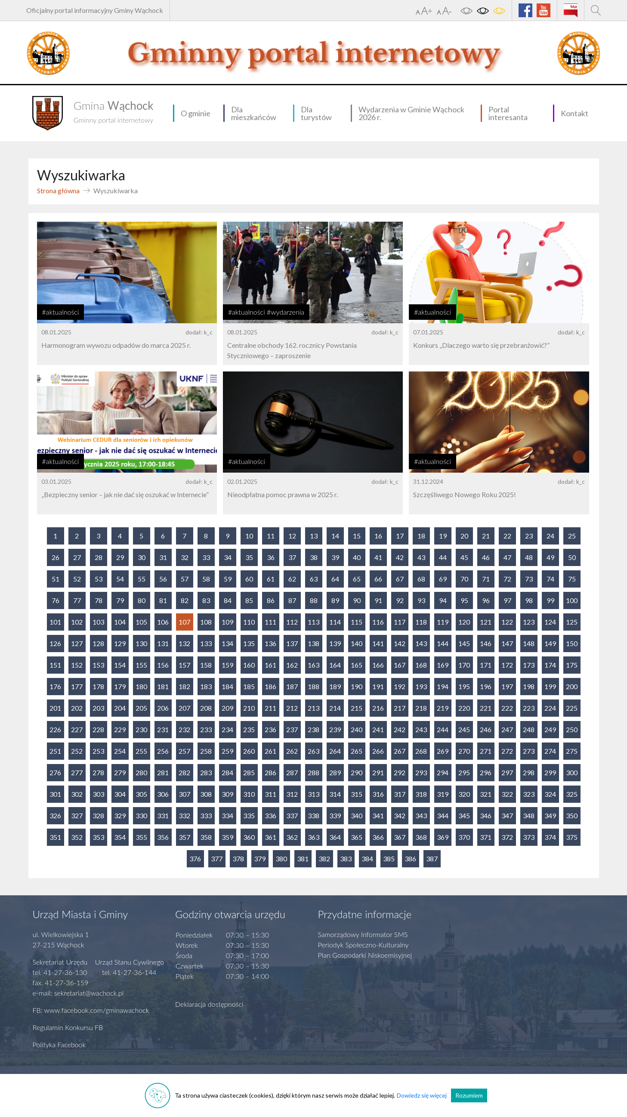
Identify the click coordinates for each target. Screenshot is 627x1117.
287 (292, 772)
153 (98, 665)
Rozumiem (469, 1095)
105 (141, 622)
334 (227, 815)
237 (292, 729)
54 (120, 579)
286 (270, 772)
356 (163, 837)
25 (572, 536)
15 (357, 536)
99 (550, 600)
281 (163, 772)
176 (55, 686)
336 (270, 815)
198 (528, 686)
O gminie (195, 113)
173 (528, 665)
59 (228, 579)
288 (313, 772)
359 (227, 837)
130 (141, 643)
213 (313, 708)
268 (421, 751)
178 (98, 686)
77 (77, 600)
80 (141, 600)
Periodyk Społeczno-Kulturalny (363, 945)
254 (120, 751)
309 (227, 794)
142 (399, 643)
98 (529, 600)
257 (184, 751)
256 (163, 751)
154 (120, 665)
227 (77, 729)
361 (270, 837)
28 (98, 557)
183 (206, 686)
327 (77, 815)
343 (421, 815)
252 (77, 751)
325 (572, 794)
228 (98, 729)
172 (507, 665)
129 (120, 643)
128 (98, 643)
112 (292, 622)
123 (528, 622)
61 (271, 579)
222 (507, 708)
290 (356, 772)
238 (313, 729)
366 (378, 837)
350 (572, 815)
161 (270, 665)
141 (378, 643)
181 (163, 686)
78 (98, 600)
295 (464, 772)
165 (356, 665)
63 (314, 579)
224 (550, 708)
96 (486, 600)
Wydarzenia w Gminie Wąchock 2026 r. (411, 113)
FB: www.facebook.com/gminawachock (91, 1010)
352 (77, 837)
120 (464, 622)
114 (335, 622)
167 (399, 665)
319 (442, 794)
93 (421, 600)
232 (184, 729)
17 (400, 536)
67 (400, 579)
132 (184, 643)
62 (292, 579)
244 (442, 729)
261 (270, 751)
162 (292, 665)
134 (227, 643)
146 (485, 643)
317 (399, 794)
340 (356, 815)
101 (55, 622)
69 (443, 579)
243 (421, 729)
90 (357, 600)
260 (249, 751)
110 (249, 622)
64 (335, 579)
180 (141, 686)
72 (507, 579)
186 (270, 686)
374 (550, 837)
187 (292, 686)
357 (184, 837)
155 (141, 665)
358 (206, 837)
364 (335, 837)
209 (227, 708)
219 (442, 708)
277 (77, 772)
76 (55, 600)
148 (528, 643)
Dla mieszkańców (253, 113)
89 (335, 600)
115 (356, 622)
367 (399, 837)
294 (442, 772)
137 (292, 643)
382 (324, 858)
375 (572, 837)
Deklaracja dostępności (209, 1004)
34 (228, 557)
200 (572, 686)
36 (271, 557)
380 (281, 858)
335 (249, 815)
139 (335, 643)
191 (378, 686)
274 (550, 751)
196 (485, 686)
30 (141, 557)
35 (249, 557)
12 (292, 536)
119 (442, 622)
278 (98, 772)
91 (378, 600)
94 (443, 600)
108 (206, 622)
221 (485, 708)
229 (120, 729)
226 (55, 729)
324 (550, 794)
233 (206, 729)
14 (335, 536)
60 (249, 579)
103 (98, 622)
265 (356, 751)
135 (249, 643)
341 (378, 815)
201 (55, 708)
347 (507, 815)
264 (335, 751)
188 (313, 686)
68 (421, 579)
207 (184, 708)
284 (227, 772)
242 (399, 729)
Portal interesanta (508, 113)
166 (378, 665)
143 (421, 643)
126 (55, 643)
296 (485, 772)
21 (486, 536)
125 (572, 622)
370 (464, 837)
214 (335, 708)
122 (507, 622)
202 (77, 708)
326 (55, 815)
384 (367, 858)
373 (528, 837)
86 (271, 600)
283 (206, 772)
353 (98, 837)
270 (464, 751)
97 (507, 600)
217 (399, 708)
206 (163, 708)
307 (184, 794)
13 (314, 536)
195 (464, 686)
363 (313, 837)
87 (292, 600)
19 (443, 536)
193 (421, 686)
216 (378, 708)
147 (507, 643)
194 (442, 686)
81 (163, 600)
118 (421, 622)
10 (249, 536)
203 (98, 708)
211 (270, 708)
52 (77, 579)
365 (356, 837)
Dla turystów (316, 113)
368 (421, 837)
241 (378, 729)
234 (227, 729)
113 (313, 622)
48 (529, 557)
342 (399, 815)
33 (206, 557)
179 (120, 686)
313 (313, 794)
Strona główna (58, 190)
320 (464, 794)
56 (163, 579)
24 (550, 536)
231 (163, 729)
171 (485, 665)
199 (550, 686)
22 (507, 536)
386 (410, 858)
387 (432, 858)
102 (77, 622)
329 (120, 815)
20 (464, 536)
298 (528, 772)
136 (270, 643)
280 (141, 772)
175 (572, 665)
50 (572, 557)
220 (464, 708)
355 (141, 837)
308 (206, 794)
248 (528, 729)
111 (270, 622)
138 (313, 643)
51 (55, 579)
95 (464, 600)
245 (464, 729)
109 (227, 622)
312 (292, 794)
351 (55, 837)
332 (184, 815)
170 (464, 665)
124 (550, 622)
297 (507, 772)
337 (292, 815)
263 (313, 751)
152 (77, 665)
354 (120, 837)
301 (55, 794)
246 (485, 729)
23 (529, 536)
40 (357, 557)
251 (55, 751)
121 (485, 622)
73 (529, 579)
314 (335, 794)
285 (249, 772)
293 (421, 772)
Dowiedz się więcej (422, 1095)
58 (206, 579)
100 (572, 600)
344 (442, 815)
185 (249, 686)
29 (120, 557)
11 (271, 536)
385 (389, 858)
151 (55, 665)
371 (485, 837)
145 (464, 643)
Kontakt (574, 113)
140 (356, 643)
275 (572, 751)
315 (356, 794)
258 (206, 751)
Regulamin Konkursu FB (68, 1027)
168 (421, 665)
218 (421, 708)
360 (249, 837)
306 (163, 794)
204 (120, 708)
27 (77, 557)
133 (206, 643)
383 (346, 858)
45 (464, 557)
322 (507, 794)
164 (335, 665)
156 (163, 665)
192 (399, 686)
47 (507, 557)
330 (141, 815)
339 (335, 815)
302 (77, 794)
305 (141, 794)
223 (528, 708)
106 (163, 622)
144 (442, 643)
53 (98, 579)
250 (572, 729)
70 (464, 579)
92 (400, 600)
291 (378, 772)
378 (238, 858)
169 (442, 665)
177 (77, 686)
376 (195, 858)
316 (378, 794)
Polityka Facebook (59, 1044)
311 (270, 794)
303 (98, 794)
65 (357, 579)
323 (528, 794)
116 (378, 622)
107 (184, 622)
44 (443, 557)
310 (249, 794)
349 (550, 815)
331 (163, 815)
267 (399, 751)
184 (227, 686)
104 (120, 622)
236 (270, 729)
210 (249, 708)
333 (206, 815)
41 (378, 557)
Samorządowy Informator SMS (363, 934)
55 (141, 579)
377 (216, 858)
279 (120, 772)
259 (227, 751)
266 (378, 751)
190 (356, 686)
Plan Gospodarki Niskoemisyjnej (365, 955)
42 (400, 557)
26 (55, 557)
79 (120, 600)
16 (378, 536)
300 (572, 772)
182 (184, 686)
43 (421, 557)
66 (378, 579)
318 (421, 794)
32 (184, 557)
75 (572, 579)
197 (507, 686)
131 (163, 643)
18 (421, 536)
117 (399, 622)
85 (249, 600)
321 (485, 794)
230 (141, 729)
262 (292, 751)
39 (335, 557)
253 (98, 751)
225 (572, 708)
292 (399, 772)
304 (120, 794)
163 (313, 665)
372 (507, 837)
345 (464, 815)
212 (292, 708)
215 (356, 708)
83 (206, 600)
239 (335, 729)
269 (442, 751)
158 (206, 665)
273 (528, 751)
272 (507, 751)
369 (442, 837)
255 (141, 751)
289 (335, 772)
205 (141, 708)
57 (184, 579)
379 (260, 858)
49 (550, 557)
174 (550, 665)
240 (356, 729)
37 (292, 557)
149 (550, 643)
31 (163, 557)
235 (249, 729)
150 (572, 643)
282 (184, 772)
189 (335, 686)
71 (486, 579)
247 (507, 729)
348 (528, 815)
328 (98, 815)
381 (303, 858)
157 (184, 665)
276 (55, 772)
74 (550, 579)
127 (77, 643)
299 (550, 772)
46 (486, 557)
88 (314, 600)
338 (313, 815)
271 (485, 751)
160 (249, 665)
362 (292, 837)
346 (485, 815)
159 (227, 665)
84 (228, 600)
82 (184, 600)
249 (550, 729)
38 (314, 557)
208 (206, 708)
